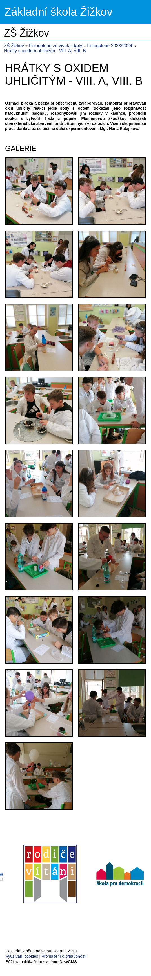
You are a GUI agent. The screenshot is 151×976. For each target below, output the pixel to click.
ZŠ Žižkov (14, 45)
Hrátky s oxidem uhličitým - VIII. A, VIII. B (45, 50)
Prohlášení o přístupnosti (63, 956)
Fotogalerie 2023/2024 (110, 45)
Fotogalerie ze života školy (56, 45)
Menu (140, 12)
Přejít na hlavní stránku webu (75, 12)
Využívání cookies (22, 956)
